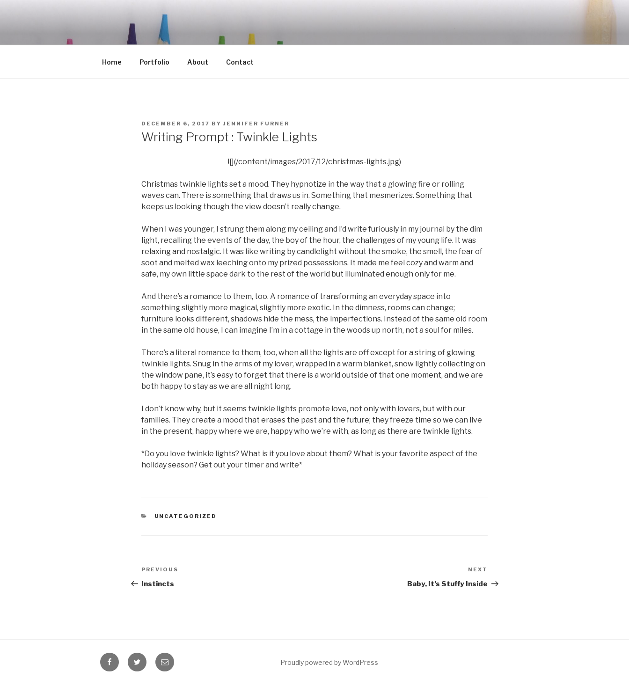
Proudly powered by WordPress (329, 662)
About (197, 62)
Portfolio (154, 62)
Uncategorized (185, 516)
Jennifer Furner (256, 123)
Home (112, 62)
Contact (240, 62)
